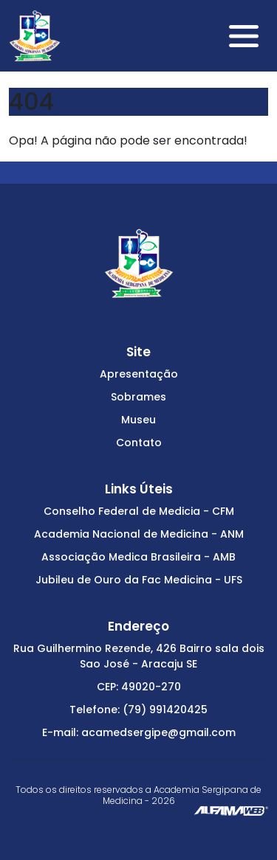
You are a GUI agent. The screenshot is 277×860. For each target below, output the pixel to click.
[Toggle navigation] (243, 36)
